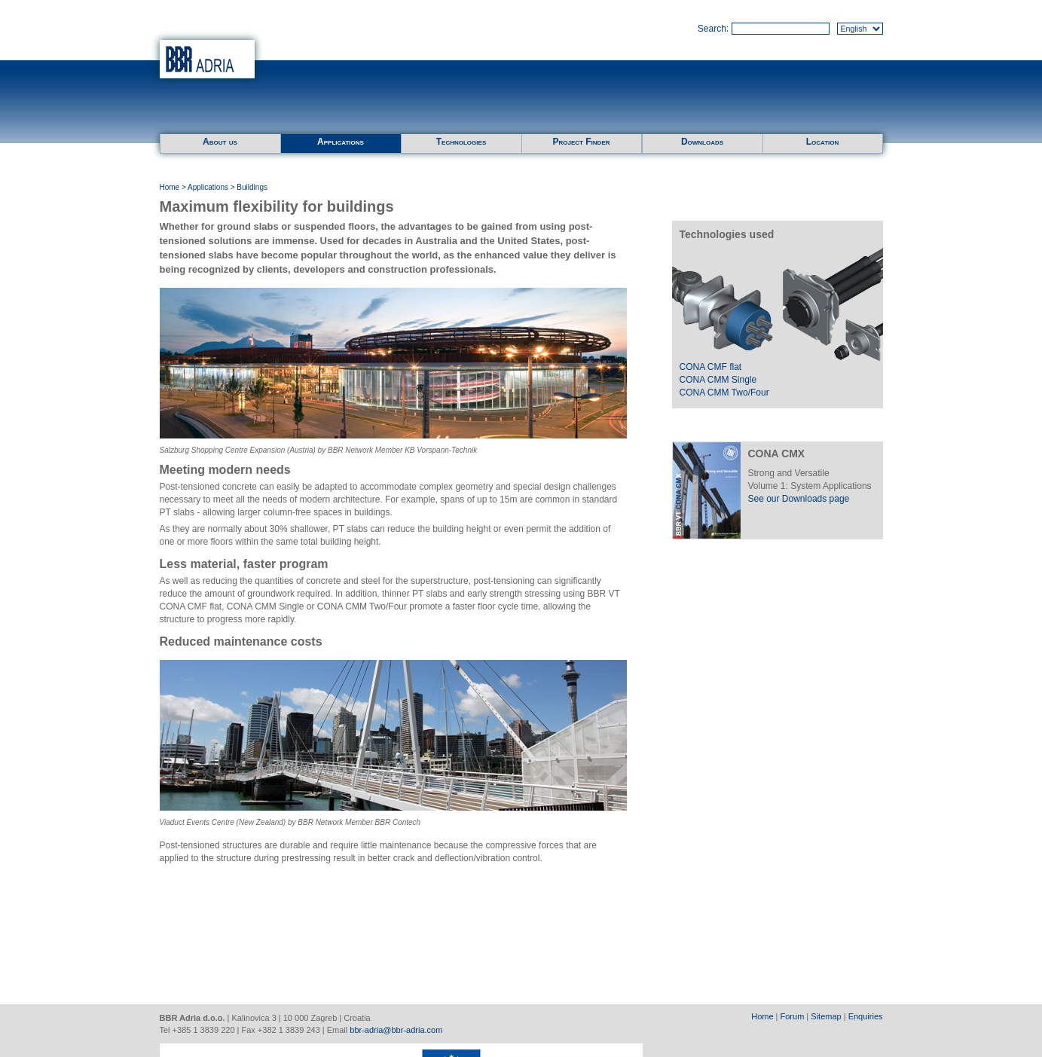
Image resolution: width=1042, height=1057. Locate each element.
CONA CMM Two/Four (724, 392)
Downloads (702, 141)
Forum (793, 1016)
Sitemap (826, 1016)
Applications (340, 141)
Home (170, 187)
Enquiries (865, 1016)
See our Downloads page (799, 498)
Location (822, 141)
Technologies (461, 141)
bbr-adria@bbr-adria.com (396, 1029)
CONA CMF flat (711, 367)
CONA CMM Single (718, 379)
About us (220, 141)
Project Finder (581, 141)
